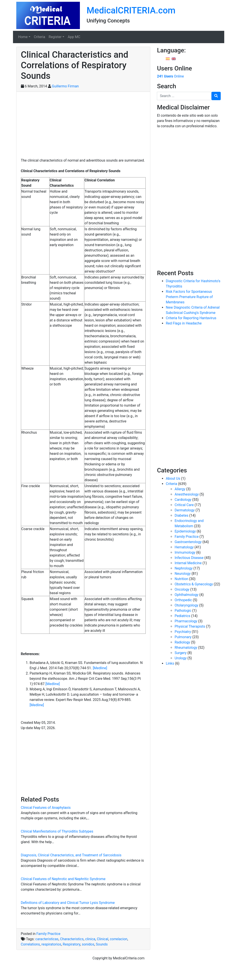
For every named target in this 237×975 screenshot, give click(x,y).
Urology (180, 658)
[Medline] (100, 668)
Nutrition (181, 579)
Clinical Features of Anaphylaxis (46, 807)
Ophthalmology (186, 595)
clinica (90, 939)
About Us (173, 478)
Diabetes (181, 515)
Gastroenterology (188, 542)
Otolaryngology (186, 605)
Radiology (182, 642)
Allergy (180, 489)
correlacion (118, 939)
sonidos (88, 944)
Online (170, 76)
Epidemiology (185, 531)
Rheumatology (186, 647)
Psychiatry (183, 632)
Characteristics (72, 939)
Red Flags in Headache (184, 323)
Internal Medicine (188, 563)
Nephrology (184, 568)
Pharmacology (186, 621)
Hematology (184, 547)
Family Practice (48, 934)
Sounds (102, 944)
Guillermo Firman (65, 86)
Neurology (183, 573)
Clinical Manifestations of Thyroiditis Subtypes (57, 831)
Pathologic (183, 610)
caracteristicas (47, 939)
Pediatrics (182, 616)
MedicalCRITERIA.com (130, 10)
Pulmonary (183, 637)
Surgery (180, 653)
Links (170, 663)
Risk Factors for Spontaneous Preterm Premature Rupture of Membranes (189, 296)
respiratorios (51, 944)
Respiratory (71, 944)
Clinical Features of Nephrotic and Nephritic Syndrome (63, 879)
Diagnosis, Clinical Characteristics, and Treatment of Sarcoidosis (71, 855)
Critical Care (184, 505)
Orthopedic (183, 600)
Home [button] (23, 37)
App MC (74, 37)
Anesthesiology (186, 494)
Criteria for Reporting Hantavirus (191, 318)
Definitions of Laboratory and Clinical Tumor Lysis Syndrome (68, 903)
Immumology (185, 552)
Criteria (39, 37)
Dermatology (185, 510)
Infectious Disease (189, 558)
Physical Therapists (190, 626)
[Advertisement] (83, 127)
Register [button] (55, 37)
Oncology (182, 589)
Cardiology (183, 500)
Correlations (30, 944)
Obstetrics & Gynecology (194, 584)
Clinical (102, 939)
